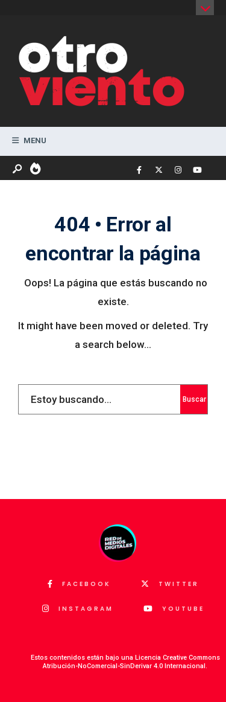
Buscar (194, 399)
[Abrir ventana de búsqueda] (18, 169)
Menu (29, 140)
